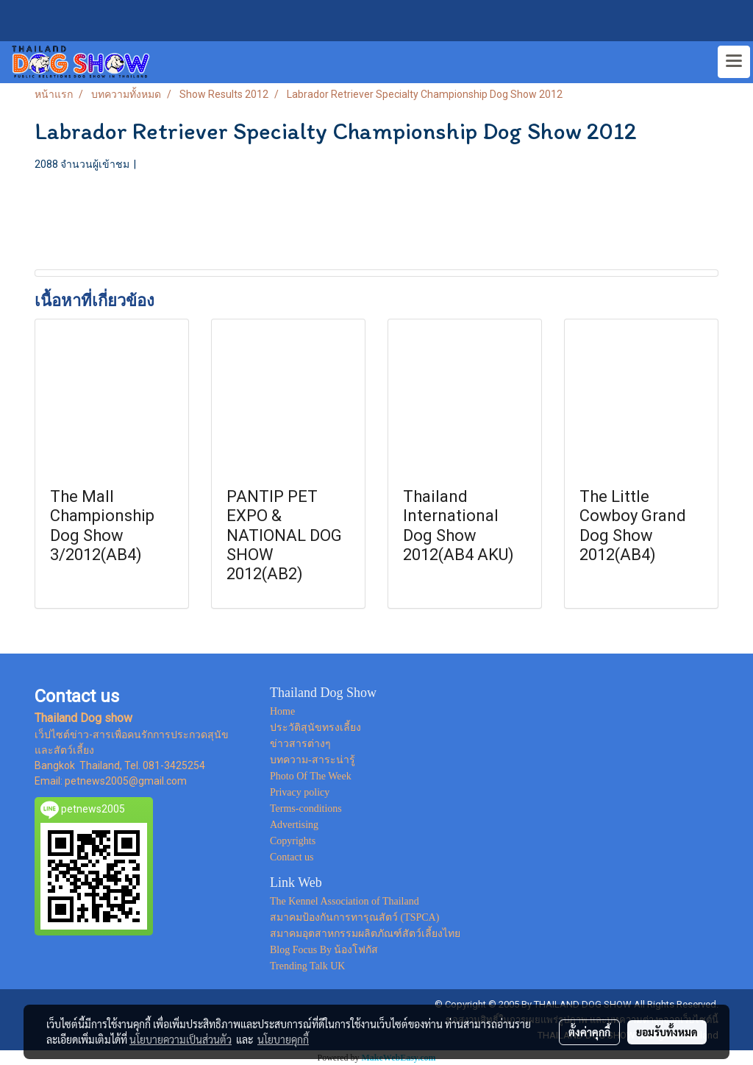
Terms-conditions (306, 808)
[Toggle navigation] (734, 62)
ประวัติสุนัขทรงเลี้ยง (315, 727)
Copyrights (292, 840)
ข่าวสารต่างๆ (300, 743)
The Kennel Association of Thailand (344, 901)
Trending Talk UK (307, 966)
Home (282, 711)
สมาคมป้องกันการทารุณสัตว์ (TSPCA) (354, 917)
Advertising (294, 824)
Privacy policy (299, 792)
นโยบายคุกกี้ (283, 1039)
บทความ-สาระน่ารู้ (312, 759)
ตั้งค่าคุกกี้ (589, 1032)
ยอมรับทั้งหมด (667, 1032)
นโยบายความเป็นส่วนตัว (180, 1039)
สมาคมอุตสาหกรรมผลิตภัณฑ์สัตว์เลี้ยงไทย (365, 933)
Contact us (292, 857)
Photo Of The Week (310, 776)
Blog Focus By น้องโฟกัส (324, 949)
